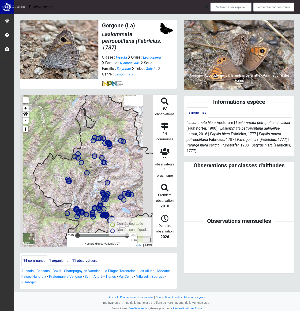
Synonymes (198, 112)
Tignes (133, 277)
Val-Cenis (150, 277)
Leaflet (138, 245)
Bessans (45, 271)
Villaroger (62, 282)
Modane (28, 277)
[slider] (77, 235)
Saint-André (115, 277)
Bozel (59, 271)
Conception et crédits (170, 297)
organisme (61, 261)
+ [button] (25, 108)
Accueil (110, 297)
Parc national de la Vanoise (135, 297)
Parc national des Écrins (188, 308)
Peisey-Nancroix (51, 277)
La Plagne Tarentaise (126, 271)
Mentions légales (197, 297)
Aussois (28, 271)
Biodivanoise (41, 6)
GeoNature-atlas (138, 308)
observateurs (88, 261)
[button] (25, 115)
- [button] (25, 121)
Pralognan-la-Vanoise (85, 277)
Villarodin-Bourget (36, 282)
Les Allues (155, 271)
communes (35, 261)
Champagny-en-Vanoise (86, 271)
